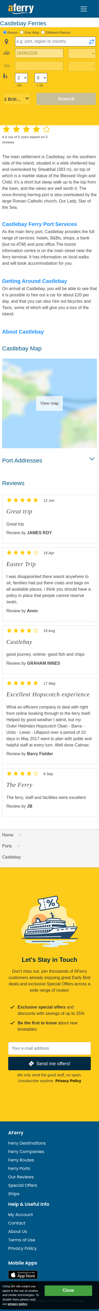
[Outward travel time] (82, 54)
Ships (14, 1194)
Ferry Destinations (27, 1143)
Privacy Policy (68, 1081)
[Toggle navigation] (84, 9)
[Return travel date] (39, 66)
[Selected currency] (17, 99)
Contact (16, 1223)
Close (68, 1290)
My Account (20, 1215)
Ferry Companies (26, 1152)
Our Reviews (21, 1177)
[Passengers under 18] (41, 78)
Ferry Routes (21, 1160)
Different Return (57, 33)
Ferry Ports (19, 1168)
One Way (32, 33)
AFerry (15, 1133)
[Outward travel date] (39, 53)
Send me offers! (48, 1063)
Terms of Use (21, 1240)
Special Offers (22, 1185)
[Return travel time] (82, 66)
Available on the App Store (23, 1274)
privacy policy (17, 1303)
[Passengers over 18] (21, 78)
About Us (17, 1231)
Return (12, 33)
